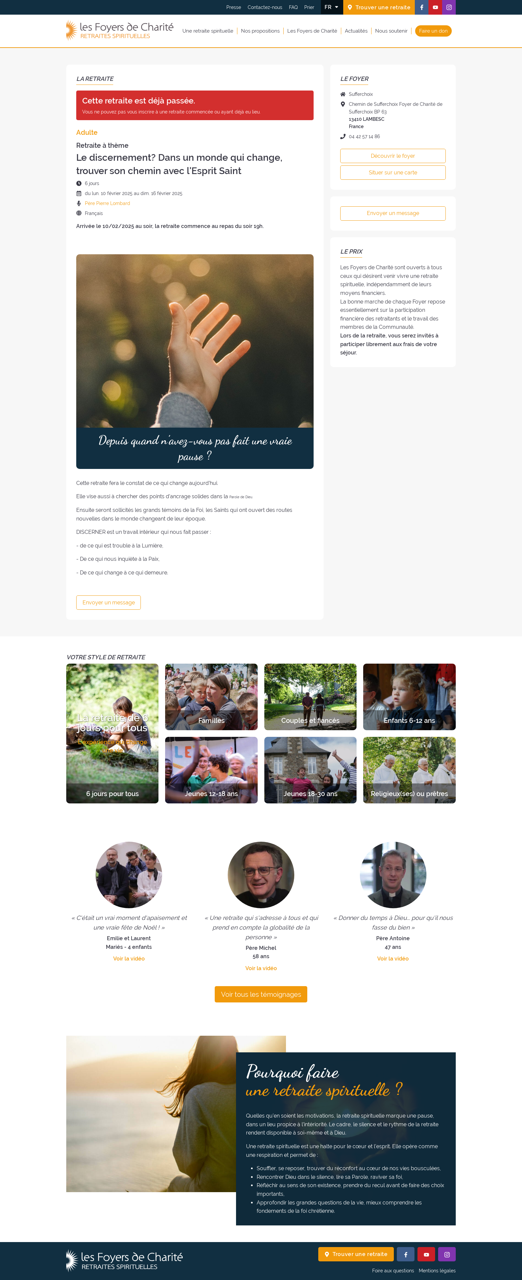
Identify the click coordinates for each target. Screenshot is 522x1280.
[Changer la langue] (332, 7)
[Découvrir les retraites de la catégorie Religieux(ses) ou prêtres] (409, 770)
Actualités (356, 31)
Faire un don (433, 31)
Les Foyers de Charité (312, 31)
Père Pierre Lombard (107, 203)
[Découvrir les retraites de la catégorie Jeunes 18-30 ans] (310, 770)
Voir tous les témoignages (261, 994)
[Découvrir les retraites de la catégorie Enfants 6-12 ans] (409, 697)
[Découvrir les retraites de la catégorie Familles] (211, 697)
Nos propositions (260, 31)
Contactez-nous (265, 7)
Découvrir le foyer (393, 156)
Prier (309, 7)
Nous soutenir (391, 31)
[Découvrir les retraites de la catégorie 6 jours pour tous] (112, 733)
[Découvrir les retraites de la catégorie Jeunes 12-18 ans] (211, 770)
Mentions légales (437, 1270)
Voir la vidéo (129, 959)
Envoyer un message (109, 602)
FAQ (293, 7)
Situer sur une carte (393, 172)
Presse (233, 7)
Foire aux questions (393, 1270)
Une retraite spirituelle (207, 31)
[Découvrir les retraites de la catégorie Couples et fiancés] (310, 697)
